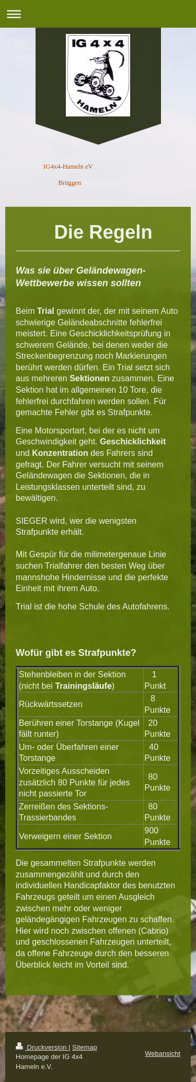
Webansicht (162, 1053)
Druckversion (42, 1047)
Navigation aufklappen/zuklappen (98, 14)
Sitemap (84, 1047)
